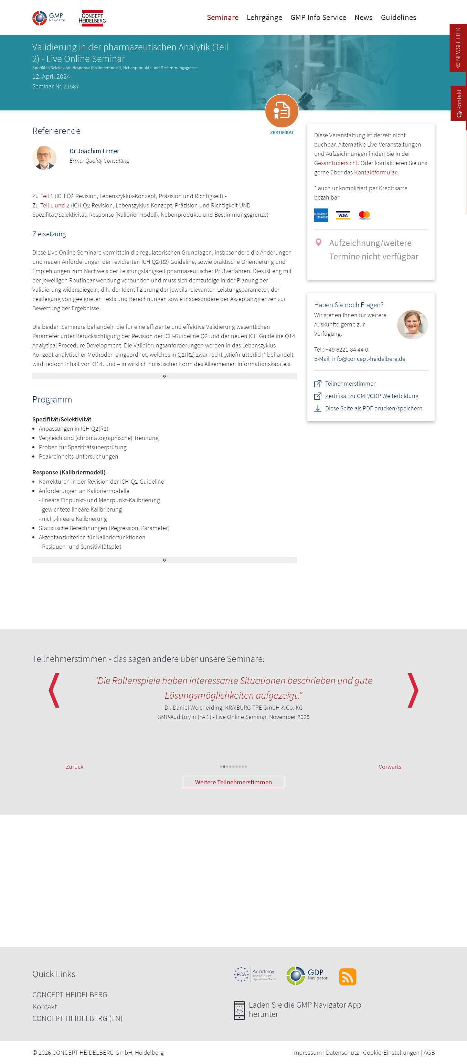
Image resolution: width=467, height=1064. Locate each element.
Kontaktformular (375, 172)
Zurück (74, 767)
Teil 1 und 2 (55, 205)
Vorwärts (390, 767)
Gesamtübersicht (336, 163)
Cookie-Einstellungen (391, 1052)
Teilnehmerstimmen (351, 383)
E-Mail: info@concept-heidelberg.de (359, 359)
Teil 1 (46, 196)
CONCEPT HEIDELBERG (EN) (77, 1018)
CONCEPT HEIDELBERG (69, 994)
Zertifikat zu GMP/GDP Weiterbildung (372, 396)
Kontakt (44, 1006)
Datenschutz (342, 1052)
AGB (429, 1052)
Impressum (307, 1052)
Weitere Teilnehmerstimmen (233, 782)
